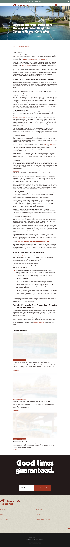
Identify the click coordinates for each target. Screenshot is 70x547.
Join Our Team (4, 519)
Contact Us (3, 509)
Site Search (39, 524)
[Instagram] (69, 528)
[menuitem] (28, 539)
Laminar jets (16, 171)
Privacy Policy (35, 539)
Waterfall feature (26, 65)
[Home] (21, 4)
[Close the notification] (68, 1)
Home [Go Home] (14, 46)
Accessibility (28, 539)
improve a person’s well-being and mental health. (35, 59)
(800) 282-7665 (6, 504)
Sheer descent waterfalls (19, 117)
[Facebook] (66, 528)
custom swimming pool (39, 322)
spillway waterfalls (49, 144)
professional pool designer (27, 255)
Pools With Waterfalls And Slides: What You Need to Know (33, 241)
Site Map (41, 539)
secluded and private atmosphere (47, 193)
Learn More (42, 1)
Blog (1, 514)
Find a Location (44, 488)
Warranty (2, 524)
